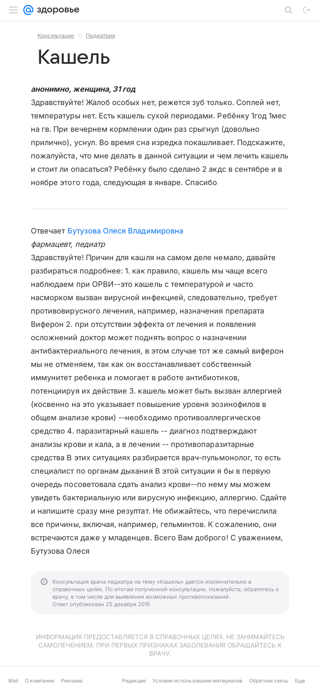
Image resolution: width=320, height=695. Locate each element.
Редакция (134, 680)
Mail (13, 680)
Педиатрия (100, 35)
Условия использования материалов (197, 680)
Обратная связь (268, 680)
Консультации (56, 35)
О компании (39, 680)
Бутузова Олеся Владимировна (125, 230)
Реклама (71, 680)
